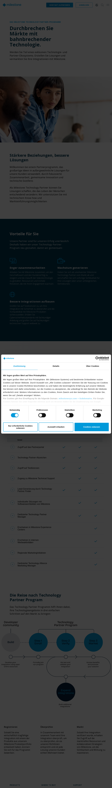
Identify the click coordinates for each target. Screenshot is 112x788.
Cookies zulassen (91, 427)
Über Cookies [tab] (92, 366)
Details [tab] (56, 366)
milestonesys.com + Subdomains (75, 398)
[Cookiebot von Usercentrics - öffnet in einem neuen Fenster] (97, 358)
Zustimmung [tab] (19, 366)
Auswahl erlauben (55, 427)
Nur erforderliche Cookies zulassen (20, 427)
